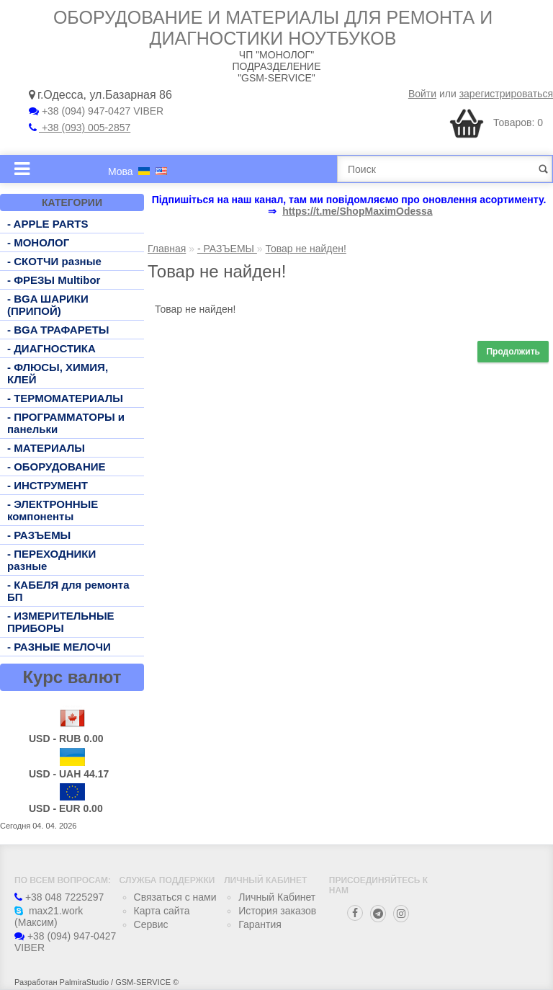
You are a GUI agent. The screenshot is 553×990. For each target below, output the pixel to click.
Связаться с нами (175, 897)
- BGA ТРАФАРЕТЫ (58, 330)
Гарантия (260, 924)
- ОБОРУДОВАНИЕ (56, 466)
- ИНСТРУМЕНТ (47, 485)
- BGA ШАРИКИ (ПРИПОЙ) (48, 305)
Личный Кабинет (276, 897)
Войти (422, 93)
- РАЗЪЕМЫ (39, 535)
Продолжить (513, 352)
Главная (167, 248)
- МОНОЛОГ (38, 242)
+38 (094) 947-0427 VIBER (96, 111)
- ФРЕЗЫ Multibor (53, 280)
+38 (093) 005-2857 (79, 127)
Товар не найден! (306, 248)
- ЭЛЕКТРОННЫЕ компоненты (52, 510)
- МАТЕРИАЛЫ (46, 448)
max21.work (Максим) (48, 916)
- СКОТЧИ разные (54, 261)
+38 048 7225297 (59, 897)
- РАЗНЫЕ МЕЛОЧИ (59, 647)
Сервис (151, 924)
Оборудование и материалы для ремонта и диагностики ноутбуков (273, 27)
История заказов (277, 911)
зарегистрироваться (506, 93)
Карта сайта (162, 911)
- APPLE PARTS (48, 224)
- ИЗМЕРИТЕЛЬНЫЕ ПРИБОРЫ (60, 622)
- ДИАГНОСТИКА (51, 348)
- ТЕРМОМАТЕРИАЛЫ (65, 398)
